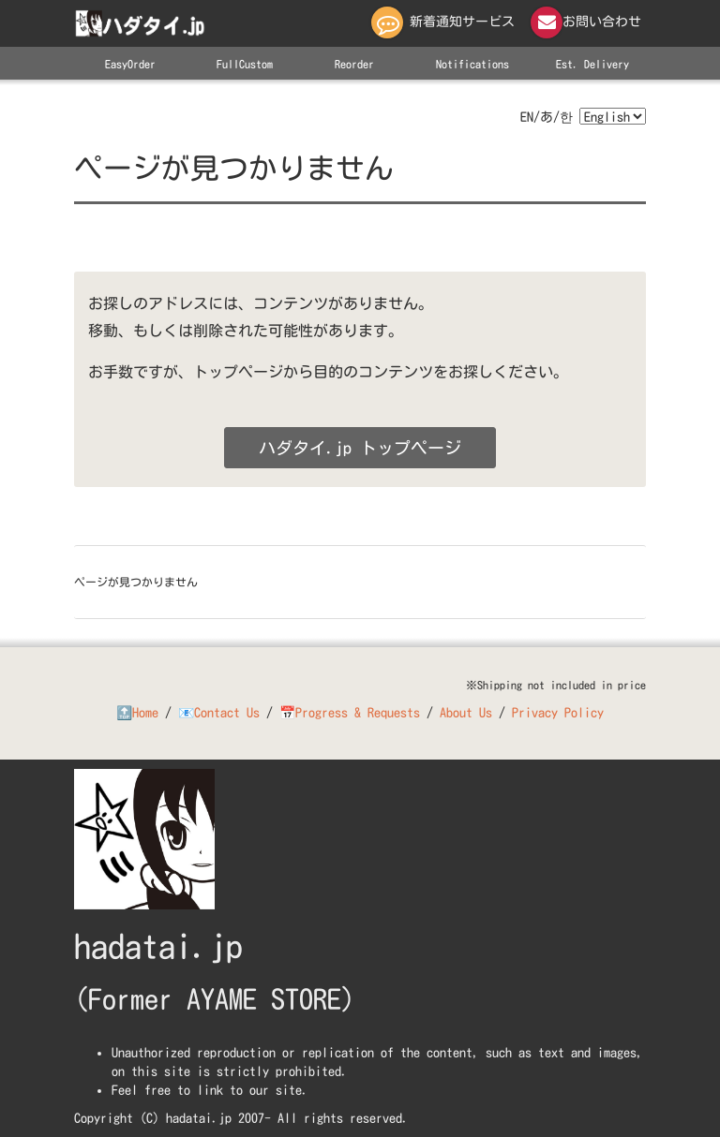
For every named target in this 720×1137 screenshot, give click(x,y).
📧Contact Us (219, 712)
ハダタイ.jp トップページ (360, 447)
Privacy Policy (558, 712)
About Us (466, 712)
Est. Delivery (592, 63)
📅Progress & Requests (349, 712)
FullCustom (245, 63)
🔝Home (137, 712)
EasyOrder (130, 63)
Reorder (354, 63)
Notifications (472, 63)
